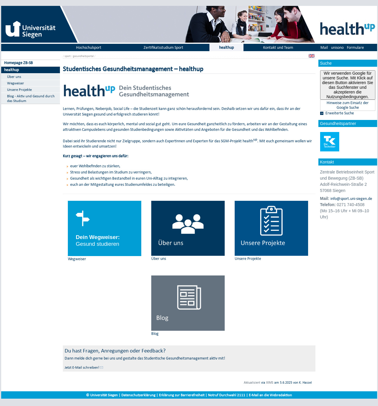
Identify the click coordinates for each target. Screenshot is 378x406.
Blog (155, 333)
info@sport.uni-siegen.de (351, 198)
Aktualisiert (252, 382)
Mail (324, 47)
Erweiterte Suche (339, 113)
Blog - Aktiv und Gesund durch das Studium (31, 98)
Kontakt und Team (278, 47)
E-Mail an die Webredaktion (270, 395)
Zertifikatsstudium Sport (163, 47)
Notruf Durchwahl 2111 (226, 395)
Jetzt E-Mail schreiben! (82, 367)
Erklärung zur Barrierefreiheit (181, 395)
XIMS (269, 382)
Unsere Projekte (19, 89)
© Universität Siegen (102, 395)
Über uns (14, 76)
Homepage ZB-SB (18, 62)
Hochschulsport (88, 47)
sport (67, 56)
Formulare (355, 47)
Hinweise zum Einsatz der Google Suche (348, 105)
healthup (11, 69)
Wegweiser (15, 83)
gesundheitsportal (83, 56)
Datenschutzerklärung (138, 395)
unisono (337, 47)
